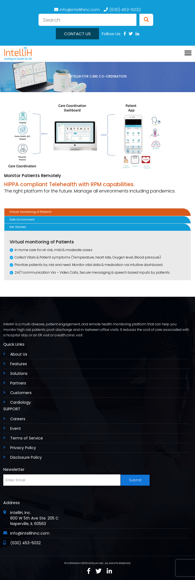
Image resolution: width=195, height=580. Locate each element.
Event (15, 428)
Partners (18, 383)
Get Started (17, 227)
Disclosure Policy (26, 457)
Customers (21, 392)
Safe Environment (22, 220)
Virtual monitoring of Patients (30, 212)
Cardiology (20, 402)
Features (18, 364)
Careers (17, 419)
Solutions (19, 373)
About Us (18, 354)
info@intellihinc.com (77, 9)
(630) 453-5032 (122, 9)
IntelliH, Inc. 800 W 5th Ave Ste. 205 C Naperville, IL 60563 (34, 518)
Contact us (77, 34)
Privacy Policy (23, 447)
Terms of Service (26, 438)
